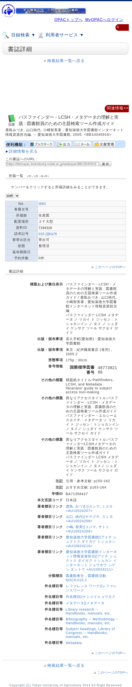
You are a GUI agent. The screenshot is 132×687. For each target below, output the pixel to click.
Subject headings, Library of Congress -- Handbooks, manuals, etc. (90, 633)
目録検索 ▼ (19, 35)
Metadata (74, 643)
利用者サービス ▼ (60, 35)
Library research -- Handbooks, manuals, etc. (88, 611)
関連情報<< (118, 108)
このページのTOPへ (110, 267)
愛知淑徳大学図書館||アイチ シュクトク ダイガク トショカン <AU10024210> (91, 541)
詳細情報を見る (23, 151)
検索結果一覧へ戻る (66, 61)
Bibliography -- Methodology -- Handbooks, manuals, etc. (92, 621)
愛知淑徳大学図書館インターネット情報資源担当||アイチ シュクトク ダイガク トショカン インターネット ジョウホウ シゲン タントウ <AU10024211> (91, 560)
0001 (42, 204)
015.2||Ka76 (48, 234)
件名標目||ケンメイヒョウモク (91, 597)
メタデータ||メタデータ (85, 603)
